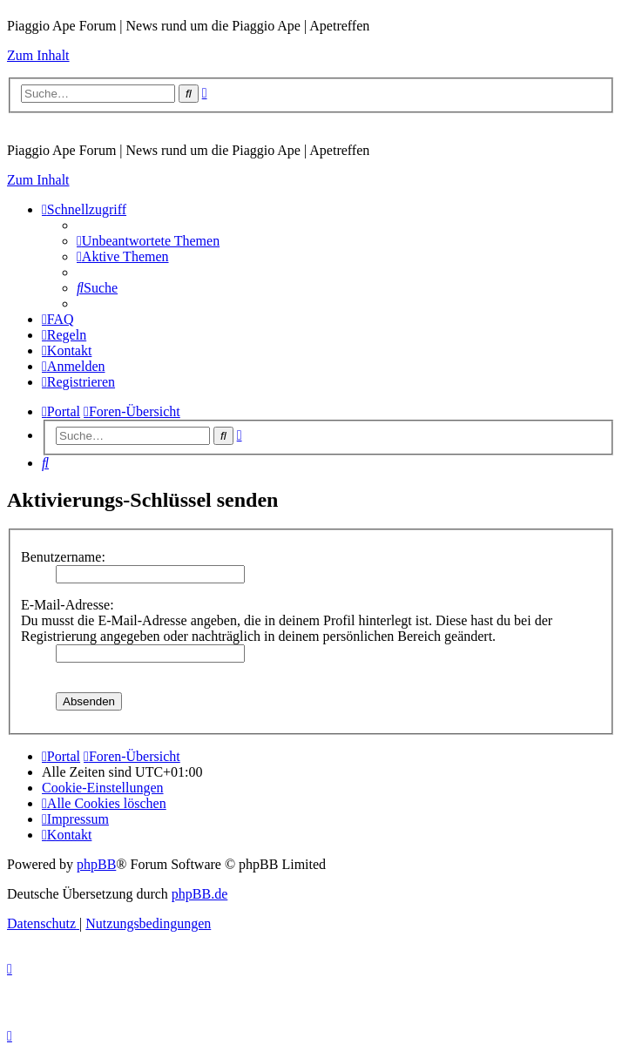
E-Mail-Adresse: (67, 604)
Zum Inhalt (38, 55)
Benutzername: (63, 556)
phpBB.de (199, 893)
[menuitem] (148, 240)
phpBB (96, 864)
